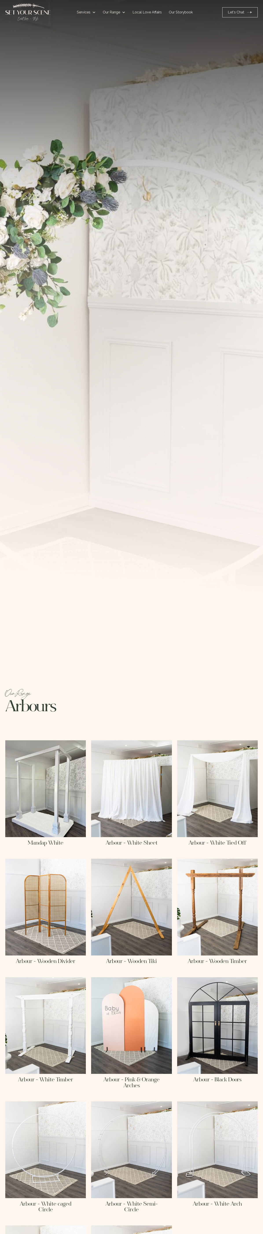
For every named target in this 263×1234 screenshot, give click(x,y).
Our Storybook (181, 12)
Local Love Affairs (147, 12)
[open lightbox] (45, 788)
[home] (28, 12)
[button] (86, 12)
